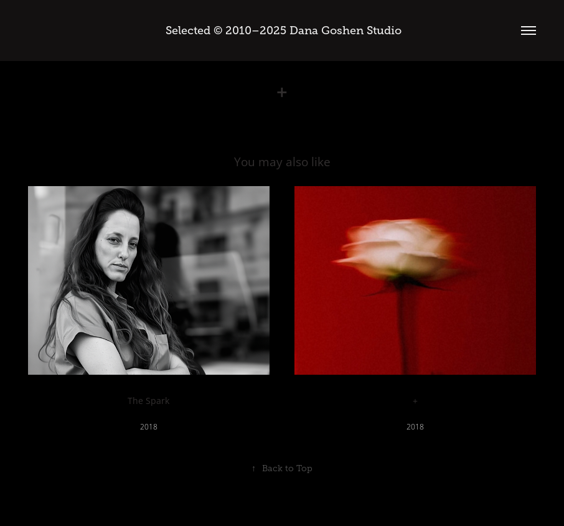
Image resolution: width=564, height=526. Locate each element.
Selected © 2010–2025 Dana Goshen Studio (282, 30)
